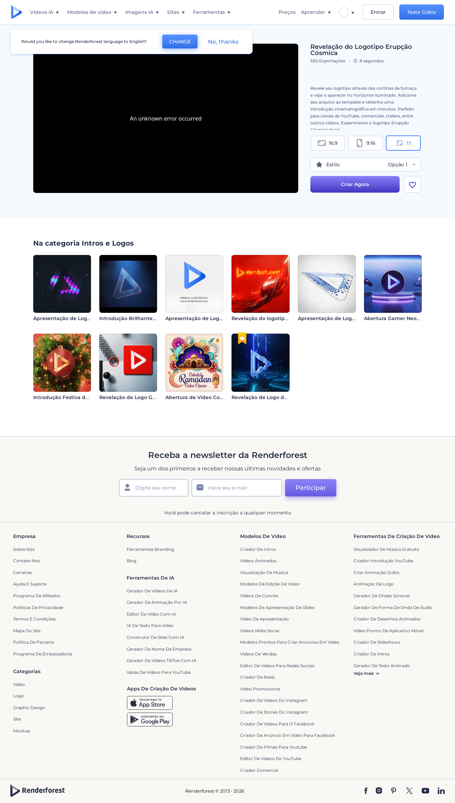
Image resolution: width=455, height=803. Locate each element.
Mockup (21, 730)
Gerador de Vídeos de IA (152, 590)
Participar (310, 488)
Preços (287, 12)
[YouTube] (425, 791)
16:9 (328, 143)
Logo (18, 695)
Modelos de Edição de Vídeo (270, 583)
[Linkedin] (441, 791)
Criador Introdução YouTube (383, 560)
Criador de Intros (258, 549)
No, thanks (223, 41)
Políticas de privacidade (38, 607)
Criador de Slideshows (377, 642)
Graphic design (29, 707)
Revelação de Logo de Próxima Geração (281, 397)
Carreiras (22, 572)
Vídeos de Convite (259, 595)
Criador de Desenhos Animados (387, 618)
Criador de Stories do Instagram (274, 712)
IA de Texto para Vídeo (150, 625)
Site (17, 719)
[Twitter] (409, 791)
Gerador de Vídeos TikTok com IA (162, 660)
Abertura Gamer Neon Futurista (404, 318)
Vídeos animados (258, 560)
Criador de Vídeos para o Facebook (277, 723)
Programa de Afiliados (36, 595)
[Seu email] (237, 487)
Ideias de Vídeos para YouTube (159, 672)
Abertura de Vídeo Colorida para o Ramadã (219, 397)
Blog (131, 560)
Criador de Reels (257, 677)
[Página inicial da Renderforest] (16, 12)
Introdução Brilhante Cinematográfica (147, 318)
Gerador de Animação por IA (157, 602)
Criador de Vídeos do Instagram (274, 700)
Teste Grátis (421, 12)
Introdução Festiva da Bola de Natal (78, 397)
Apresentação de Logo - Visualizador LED (85, 318)
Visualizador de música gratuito (386, 549)
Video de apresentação (264, 618)
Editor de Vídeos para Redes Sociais (277, 665)
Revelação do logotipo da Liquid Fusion (281, 318)
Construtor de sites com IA (155, 637)
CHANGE (180, 41)
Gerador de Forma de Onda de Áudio (393, 607)
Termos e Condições (34, 618)
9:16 (365, 143)
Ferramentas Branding (150, 549)
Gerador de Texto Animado (382, 665)
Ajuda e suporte (30, 583)
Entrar (378, 12)
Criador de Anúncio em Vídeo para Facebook (287, 735)
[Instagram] (379, 791)
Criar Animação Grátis (376, 572)
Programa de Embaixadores (42, 653)
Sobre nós (24, 549)
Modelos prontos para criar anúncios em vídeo (289, 642)
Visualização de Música (264, 572)
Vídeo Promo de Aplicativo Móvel (389, 630)
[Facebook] (365, 791)
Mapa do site (26, 630)
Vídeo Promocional (260, 688)
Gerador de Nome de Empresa (159, 649)
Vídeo (19, 684)
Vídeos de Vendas (258, 653)
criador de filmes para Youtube (273, 747)
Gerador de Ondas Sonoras (382, 595)
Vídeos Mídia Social (259, 630)
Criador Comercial (259, 770)
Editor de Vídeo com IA (151, 614)
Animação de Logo (374, 583)
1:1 (403, 143)
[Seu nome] (153, 487)
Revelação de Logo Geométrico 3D (142, 397)
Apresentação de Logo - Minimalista (210, 318)
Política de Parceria (33, 642)
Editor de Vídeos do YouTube (270, 758)
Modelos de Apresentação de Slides (277, 607)
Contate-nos (26, 560)
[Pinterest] (393, 791)
